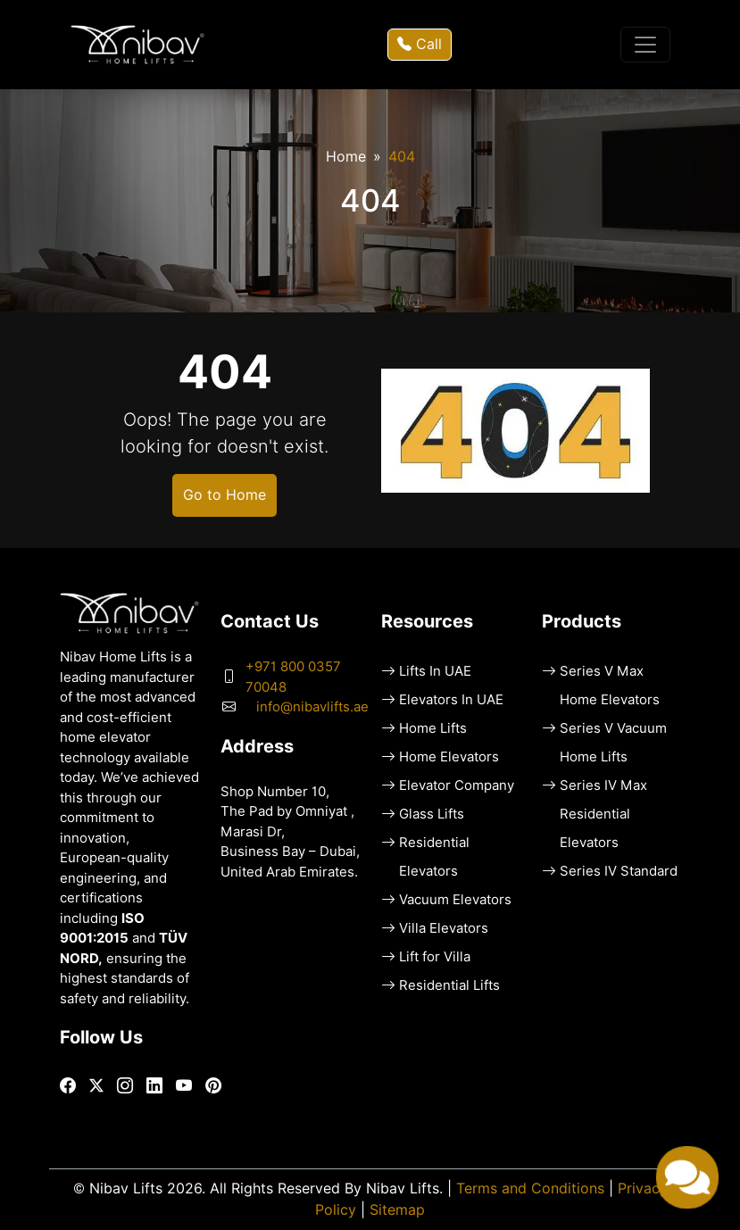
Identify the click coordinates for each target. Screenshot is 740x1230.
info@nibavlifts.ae (312, 707)
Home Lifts (433, 728)
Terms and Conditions (530, 1188)
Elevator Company (456, 785)
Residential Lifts (449, 985)
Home (346, 156)
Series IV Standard (619, 871)
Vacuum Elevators (455, 900)
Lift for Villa (434, 957)
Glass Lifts (431, 814)
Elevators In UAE (451, 700)
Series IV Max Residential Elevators (603, 814)
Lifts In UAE (435, 671)
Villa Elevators (443, 928)
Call (419, 44)
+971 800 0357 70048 (293, 677)
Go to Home (224, 494)
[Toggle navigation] (645, 44)
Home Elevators (449, 757)
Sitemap (397, 1209)
